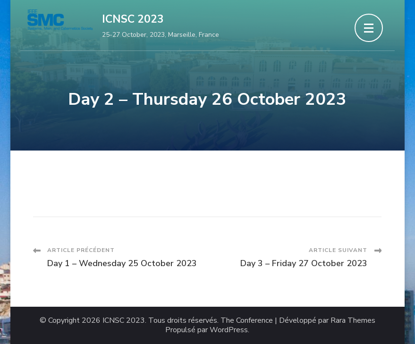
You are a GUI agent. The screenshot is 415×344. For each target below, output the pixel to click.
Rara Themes (352, 320)
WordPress (229, 330)
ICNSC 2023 (133, 19)
